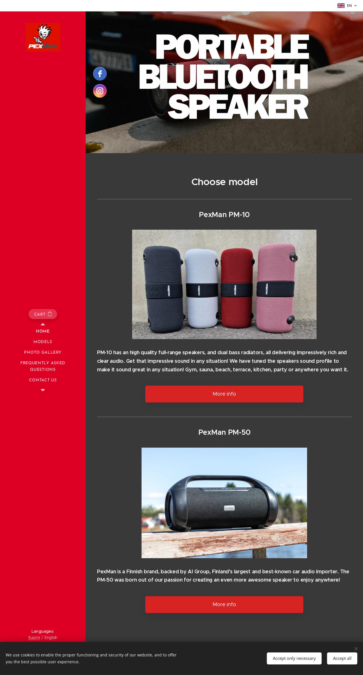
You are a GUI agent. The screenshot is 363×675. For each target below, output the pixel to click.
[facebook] (100, 74)
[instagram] (100, 91)
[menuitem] (43, 331)
